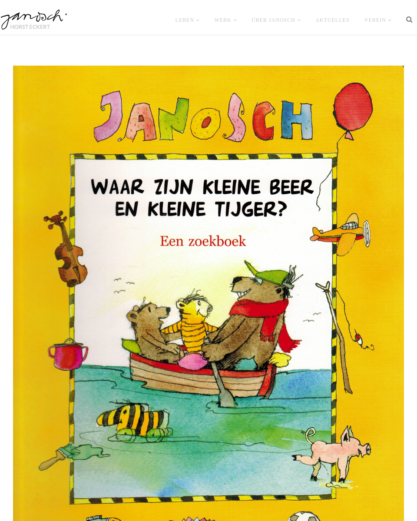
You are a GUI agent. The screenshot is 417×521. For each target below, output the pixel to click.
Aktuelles (332, 20)
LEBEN (184, 20)
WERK (222, 20)
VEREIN (375, 20)
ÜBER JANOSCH (273, 20)
